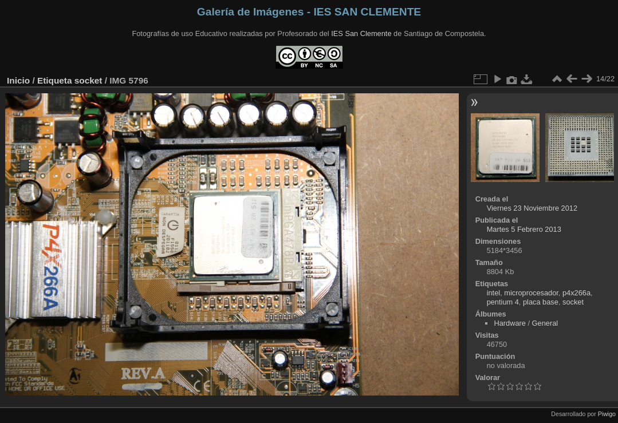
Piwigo (607, 413)
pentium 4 (503, 302)
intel (493, 292)
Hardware (509, 323)
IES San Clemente (361, 33)
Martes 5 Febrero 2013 (524, 229)
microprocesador (531, 292)
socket (88, 80)
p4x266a (576, 292)
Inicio (18, 80)
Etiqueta (54, 80)
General (545, 323)
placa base (540, 302)
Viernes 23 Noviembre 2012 (532, 208)
